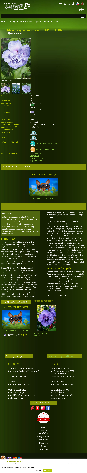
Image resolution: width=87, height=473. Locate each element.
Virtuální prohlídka (61, 356)
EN (82, 3)
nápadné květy (36, 161)
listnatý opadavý (36, 158)
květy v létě (34, 156)
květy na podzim (36, 153)
